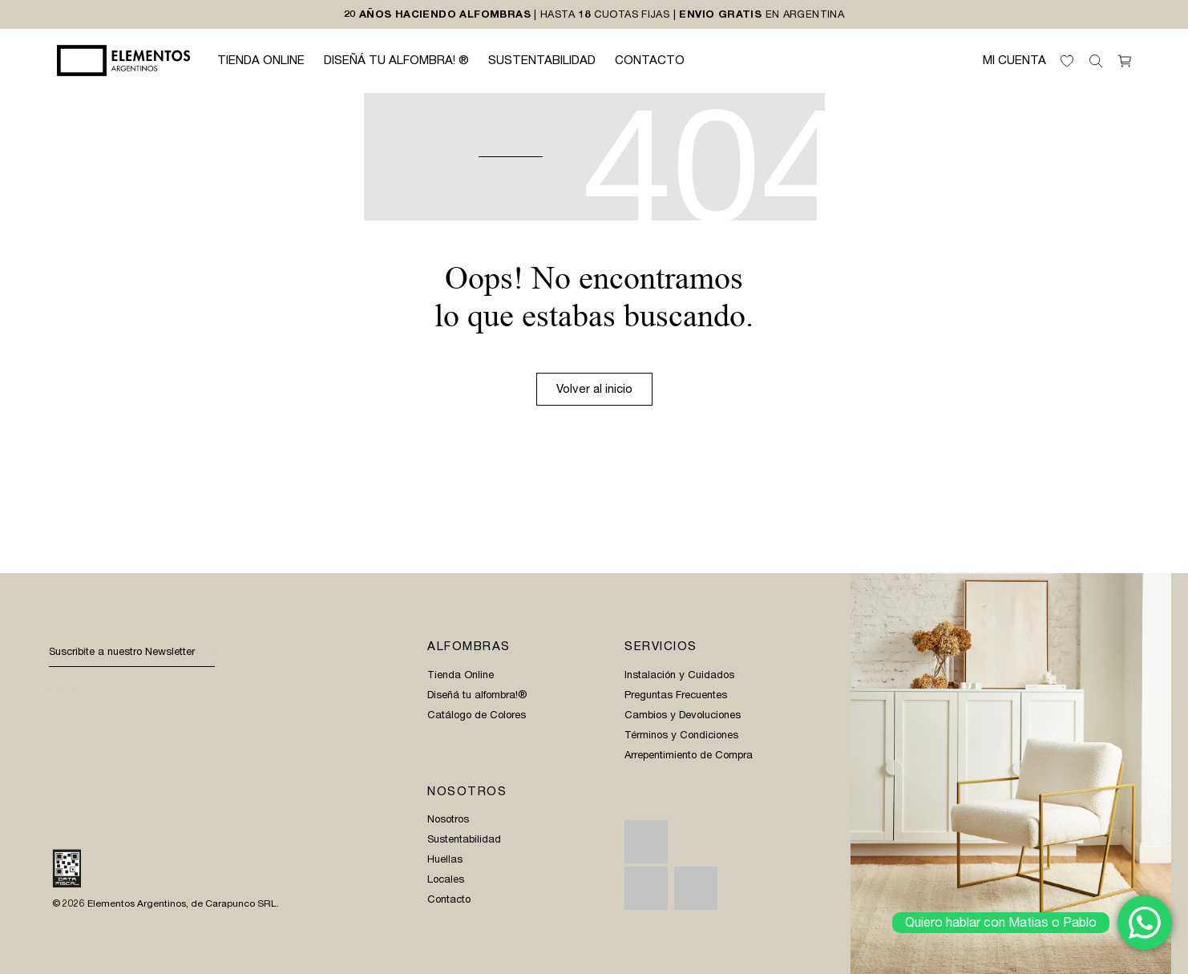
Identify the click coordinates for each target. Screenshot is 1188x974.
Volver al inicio (594, 389)
